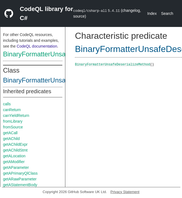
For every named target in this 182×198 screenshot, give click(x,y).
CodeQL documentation (37, 46)
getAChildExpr (15, 144)
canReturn (12, 110)
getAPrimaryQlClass (20, 173)
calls (7, 104)
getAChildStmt (15, 150)
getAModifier (14, 162)
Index (151, 13)
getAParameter (16, 167)
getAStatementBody (20, 185)
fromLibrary (13, 121)
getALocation (14, 156)
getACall (10, 133)
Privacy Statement (124, 192)
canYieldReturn (16, 115)
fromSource (13, 127)
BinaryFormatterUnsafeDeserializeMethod (64, 54)
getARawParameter (20, 179)
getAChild (11, 138)
